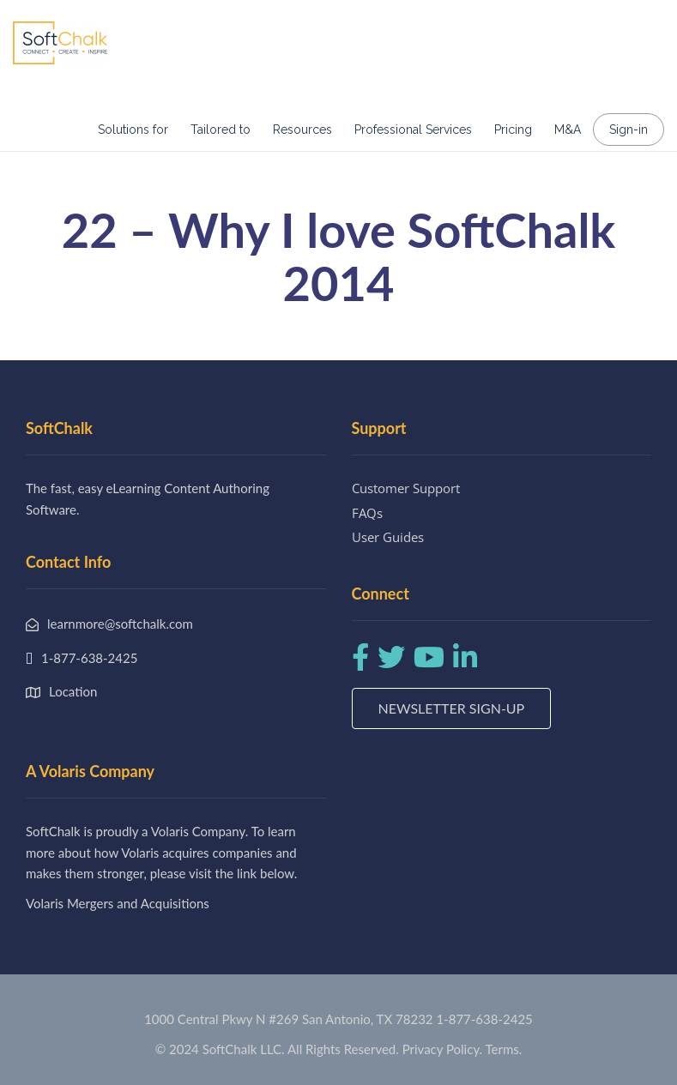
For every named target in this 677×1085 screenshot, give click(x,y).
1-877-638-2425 (484, 1019)
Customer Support (406, 488)
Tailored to (220, 129)
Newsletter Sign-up (451, 708)
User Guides (388, 537)
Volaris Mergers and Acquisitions (117, 903)
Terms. (504, 1049)
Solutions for (133, 129)
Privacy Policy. (442, 1049)
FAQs (367, 512)
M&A (567, 129)
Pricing (513, 129)
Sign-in (628, 129)
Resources (302, 129)
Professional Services (413, 129)
